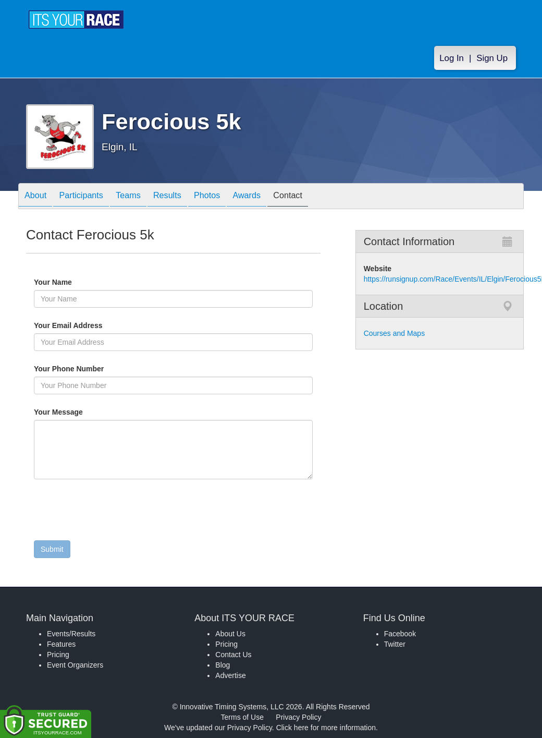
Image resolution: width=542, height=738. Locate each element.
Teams (141, 197)
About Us (230, 634)
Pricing (58, 654)
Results (185, 197)
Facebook (400, 634)
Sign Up (492, 58)
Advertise (230, 675)
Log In (451, 58)
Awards (275, 197)
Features (61, 644)
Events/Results (71, 634)
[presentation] (113, 512)
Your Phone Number (69, 369)
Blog (222, 665)
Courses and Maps (394, 333)
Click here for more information (326, 727)
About (38, 197)
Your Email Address (108, 325)
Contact (321, 197)
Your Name (70, 282)
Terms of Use (242, 717)
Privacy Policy (298, 717)
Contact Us (233, 654)
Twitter (394, 644)
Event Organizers (75, 665)
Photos (230, 197)
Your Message (76, 412)
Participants (89, 197)
